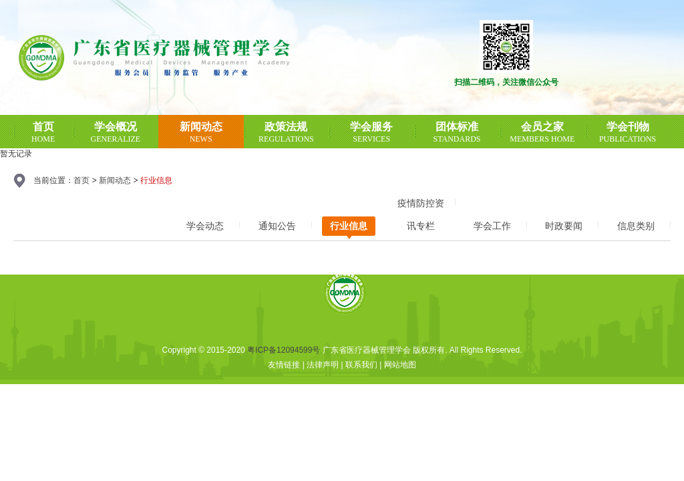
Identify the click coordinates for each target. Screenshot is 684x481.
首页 (81, 180)
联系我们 (361, 364)
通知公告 (277, 225)
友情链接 (284, 364)
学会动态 (205, 225)
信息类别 (636, 225)
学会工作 (492, 225)
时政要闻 (563, 225)
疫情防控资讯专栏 (420, 206)
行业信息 (348, 225)
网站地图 (400, 364)
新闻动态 (115, 180)
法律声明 (323, 364)
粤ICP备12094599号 (283, 350)
